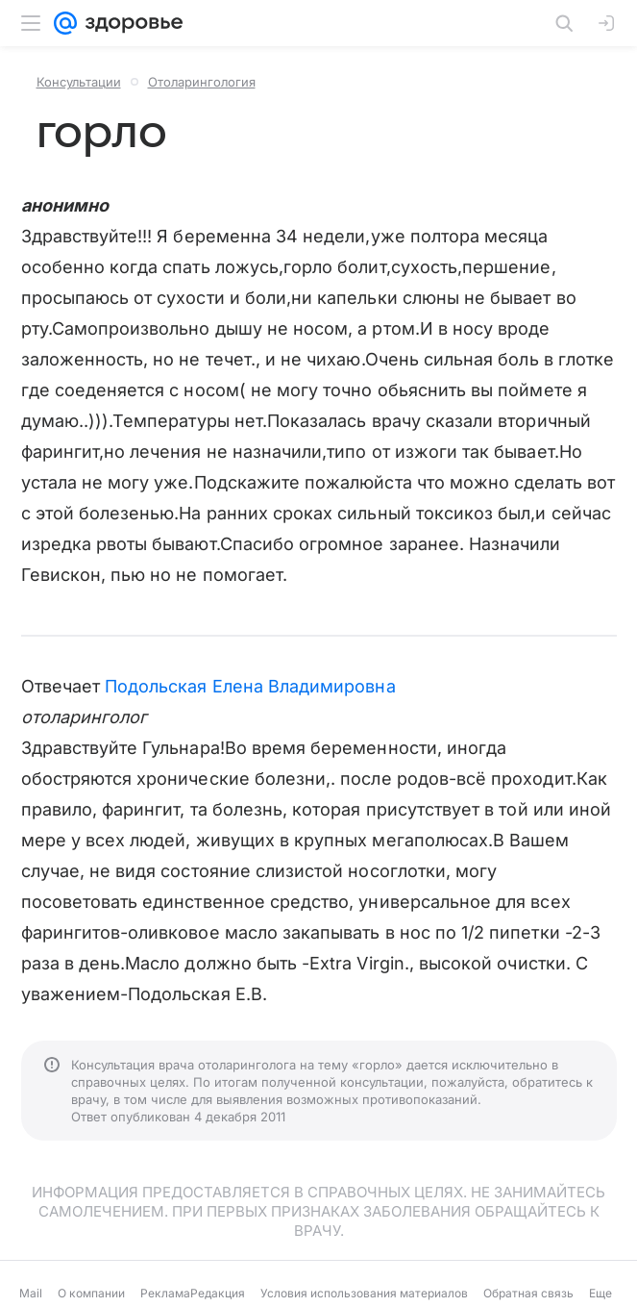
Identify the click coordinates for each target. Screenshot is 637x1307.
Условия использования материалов (364, 1293)
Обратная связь (528, 1293)
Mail (30, 1293)
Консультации (79, 81)
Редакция (217, 1293)
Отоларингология (202, 81)
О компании (91, 1293)
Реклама (165, 1293)
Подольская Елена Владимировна (250, 686)
